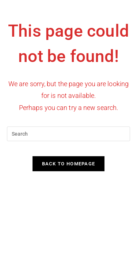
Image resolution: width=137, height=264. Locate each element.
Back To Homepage (68, 163)
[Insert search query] (68, 133)
